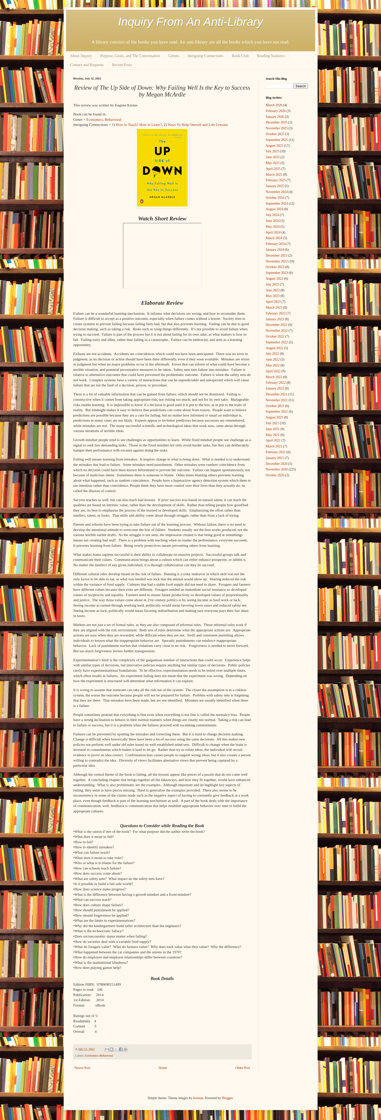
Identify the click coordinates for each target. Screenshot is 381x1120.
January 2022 (275, 388)
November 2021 (277, 400)
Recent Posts (122, 65)
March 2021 (274, 446)
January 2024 (275, 250)
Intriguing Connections (206, 56)
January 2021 (275, 458)
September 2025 (277, 140)
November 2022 (277, 330)
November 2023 (277, 261)
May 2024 (273, 226)
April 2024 (273, 232)
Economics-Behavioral (99, 1055)
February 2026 (276, 111)
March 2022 (274, 377)
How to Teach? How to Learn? (139, 124)
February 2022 (276, 382)
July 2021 (272, 423)
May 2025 (273, 163)
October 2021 (275, 406)
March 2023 (274, 307)
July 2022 (272, 354)
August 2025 (274, 146)
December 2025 (276, 122)
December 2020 (276, 464)
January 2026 (275, 117)
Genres (173, 56)
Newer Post (82, 1068)
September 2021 (277, 411)
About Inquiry (81, 56)
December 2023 (276, 255)
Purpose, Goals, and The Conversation (130, 56)
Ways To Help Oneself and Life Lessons (198, 124)
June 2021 (273, 429)
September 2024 (277, 203)
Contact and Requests (87, 65)
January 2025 (275, 186)
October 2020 (275, 475)
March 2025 (274, 174)
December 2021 (276, 394)
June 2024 (273, 221)
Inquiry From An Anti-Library (190, 21)
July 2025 (272, 151)
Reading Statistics (271, 56)
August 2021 (274, 417)
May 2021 (273, 435)
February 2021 (276, 452)
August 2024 (274, 209)
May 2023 (273, 296)
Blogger (227, 1098)
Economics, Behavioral (103, 119)
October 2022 (275, 336)
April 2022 (273, 371)
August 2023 (274, 278)
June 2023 (273, 290)
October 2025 (275, 134)
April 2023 (273, 302)
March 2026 (274, 105)
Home (163, 1068)
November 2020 (277, 469)
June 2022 (273, 359)
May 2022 (273, 365)
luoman (198, 1098)
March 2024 (274, 238)
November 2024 (277, 192)
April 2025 (273, 169)
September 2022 (277, 342)
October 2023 (275, 267)
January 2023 (275, 319)
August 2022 (274, 348)
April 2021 (273, 440)
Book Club (240, 56)
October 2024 (275, 198)
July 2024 (272, 215)
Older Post (242, 1068)
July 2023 (272, 284)
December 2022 (276, 325)
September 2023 (277, 273)
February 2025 (276, 180)
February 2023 (276, 313)
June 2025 (273, 157)
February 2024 (276, 244)
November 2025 (277, 128)
